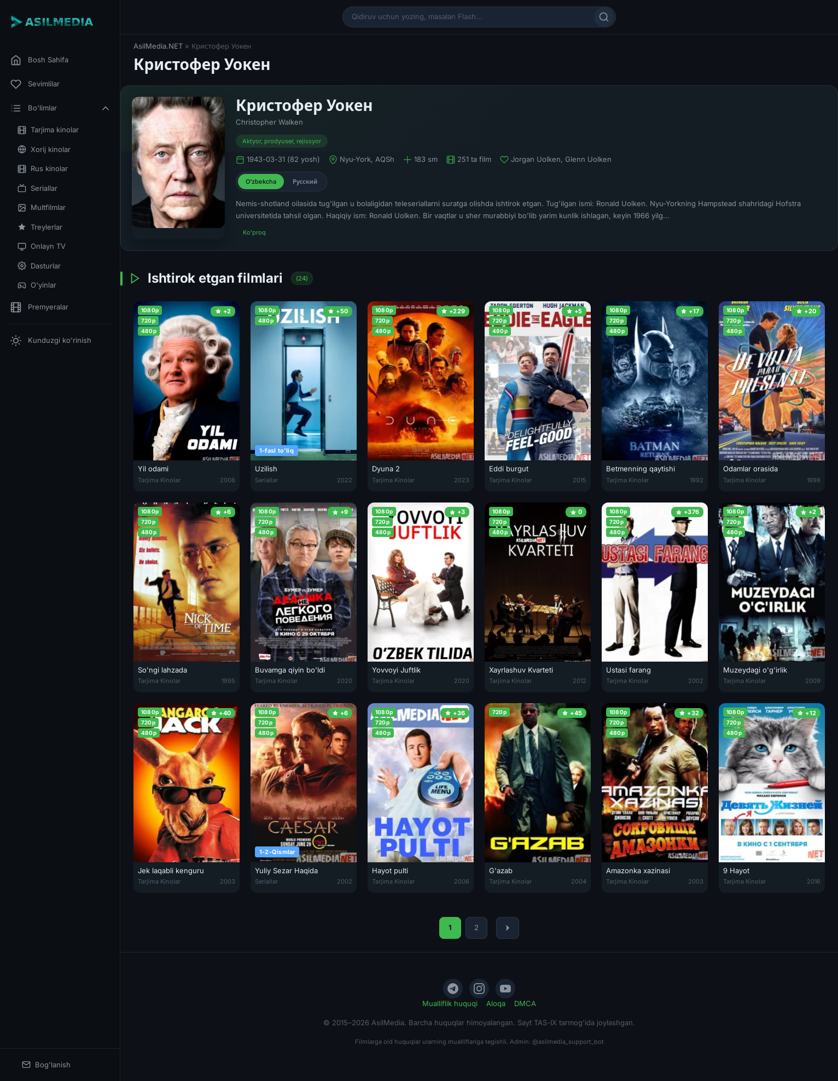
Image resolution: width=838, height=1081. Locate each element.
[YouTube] (505, 988)
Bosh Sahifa (39, 60)
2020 (344, 681)
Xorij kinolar (44, 149)
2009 (812, 681)
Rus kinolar (43, 168)
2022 (344, 480)
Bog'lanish (46, 1065)
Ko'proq (254, 232)
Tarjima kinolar (48, 130)
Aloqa (495, 1003)
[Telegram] (453, 988)
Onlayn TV (42, 246)
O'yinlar (37, 285)
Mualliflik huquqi (450, 1003)
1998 (813, 480)
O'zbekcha (261, 181)
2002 (695, 681)
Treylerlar (40, 227)
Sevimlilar (35, 84)
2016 (813, 881)
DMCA (525, 1003)
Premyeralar (39, 307)
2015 (579, 480)
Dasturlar (39, 266)
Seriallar (37, 188)
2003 (227, 881)
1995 (228, 681)
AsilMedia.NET (158, 46)
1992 (696, 480)
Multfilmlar (42, 207)
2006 (227, 480)
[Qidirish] (604, 17)
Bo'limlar (60, 108)
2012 (579, 681)
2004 (578, 881)
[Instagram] (479, 988)
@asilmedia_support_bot (568, 1041)
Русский (305, 181)
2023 (461, 480)
